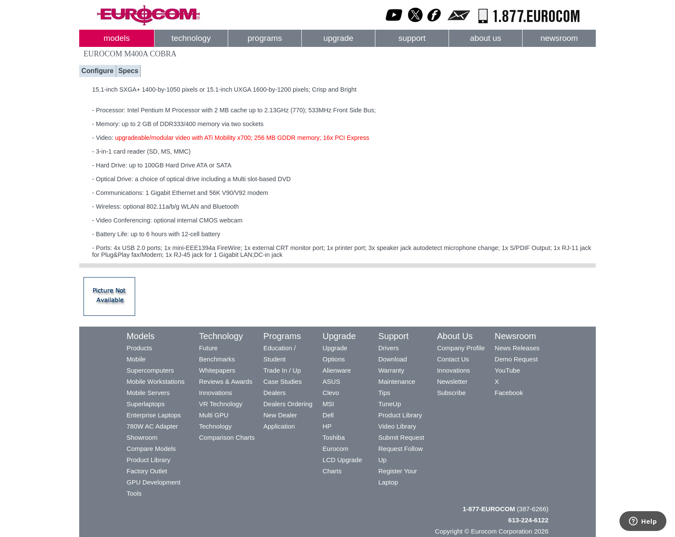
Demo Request (516, 359)
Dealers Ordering (288, 403)
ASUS (331, 381)
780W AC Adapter (152, 426)
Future (208, 348)
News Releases (517, 348)
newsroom (559, 38)
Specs (128, 70)
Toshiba (333, 437)
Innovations (215, 392)
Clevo (330, 392)
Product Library (148, 459)
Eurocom (335, 448)
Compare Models (151, 448)
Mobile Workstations (156, 381)
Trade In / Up (282, 370)
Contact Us (453, 359)
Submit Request (401, 437)
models (117, 38)
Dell (328, 415)
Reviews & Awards (225, 381)
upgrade (338, 38)
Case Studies (282, 381)
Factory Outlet (147, 471)
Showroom (142, 437)
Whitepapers (217, 370)
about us (486, 38)
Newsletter (452, 381)
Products (139, 348)
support (411, 38)
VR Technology (220, 403)
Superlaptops (145, 403)
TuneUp (389, 403)
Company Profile (461, 348)
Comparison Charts (226, 437)
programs (265, 38)
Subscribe (451, 392)
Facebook (509, 392)
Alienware (336, 370)
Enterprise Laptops (154, 415)
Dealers (274, 392)
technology (191, 38)
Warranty (391, 370)
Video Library (397, 426)
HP (326, 426)
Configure (97, 70)
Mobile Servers (148, 392)
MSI (328, 403)
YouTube (507, 370)
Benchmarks (217, 359)
